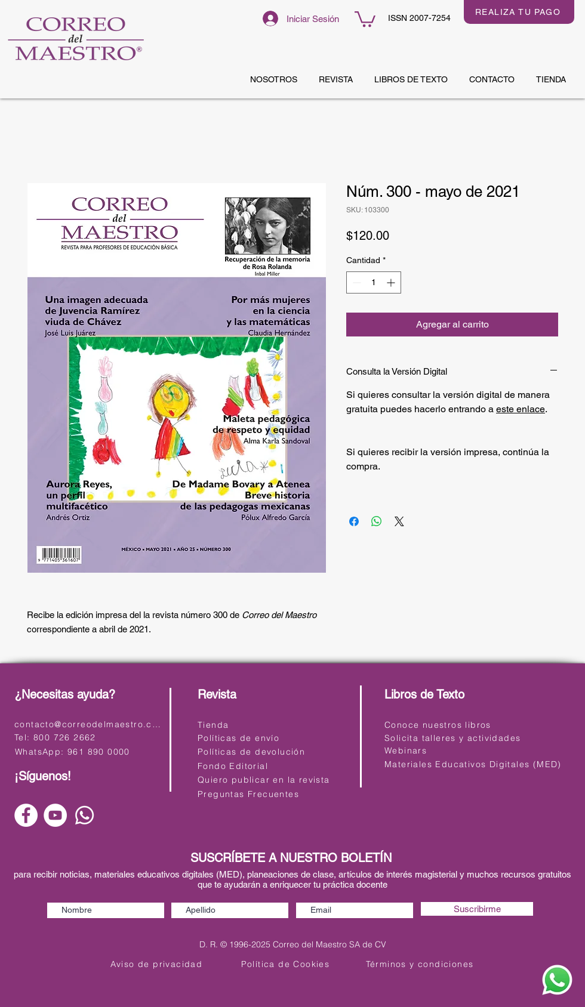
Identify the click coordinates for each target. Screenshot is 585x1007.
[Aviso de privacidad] (157, 963)
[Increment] (391, 282)
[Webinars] (459, 750)
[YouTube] (55, 815)
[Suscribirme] (477, 908)
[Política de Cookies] (286, 963)
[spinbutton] (373, 282)
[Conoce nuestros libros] (459, 724)
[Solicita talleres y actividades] (459, 737)
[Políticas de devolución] (273, 751)
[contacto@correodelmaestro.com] (89, 724)
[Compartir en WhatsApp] (377, 521)
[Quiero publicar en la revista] (273, 779)
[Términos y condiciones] (421, 963)
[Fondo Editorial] (273, 765)
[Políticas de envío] (273, 737)
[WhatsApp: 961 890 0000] (88, 751)
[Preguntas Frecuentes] (273, 793)
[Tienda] (273, 724)
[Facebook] (26, 815)
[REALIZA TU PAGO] (519, 12)
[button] (365, 18)
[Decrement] (355, 282)
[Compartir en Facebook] (354, 521)
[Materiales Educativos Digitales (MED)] (474, 764)
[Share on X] (399, 521)
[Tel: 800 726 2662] (87, 737)
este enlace (520, 409)
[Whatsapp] (84, 815)
